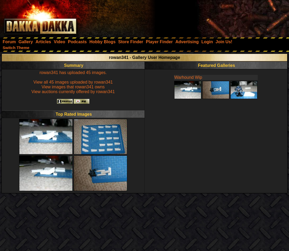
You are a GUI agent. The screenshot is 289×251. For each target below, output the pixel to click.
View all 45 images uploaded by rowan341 (73, 82)
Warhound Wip (188, 77)
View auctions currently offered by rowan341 (73, 91)
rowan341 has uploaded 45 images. (73, 72)
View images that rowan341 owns (73, 87)
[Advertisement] (218, 17)
